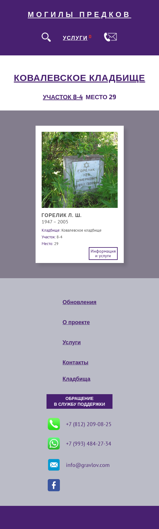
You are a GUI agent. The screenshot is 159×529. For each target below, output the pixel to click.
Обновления (79, 302)
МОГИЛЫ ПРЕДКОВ (79, 14)
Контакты (75, 362)
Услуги (72, 342)
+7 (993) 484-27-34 (79, 443)
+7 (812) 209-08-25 (80, 424)
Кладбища (76, 379)
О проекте (76, 322)
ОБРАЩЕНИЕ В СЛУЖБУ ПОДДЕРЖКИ (79, 401)
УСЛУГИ (75, 38)
